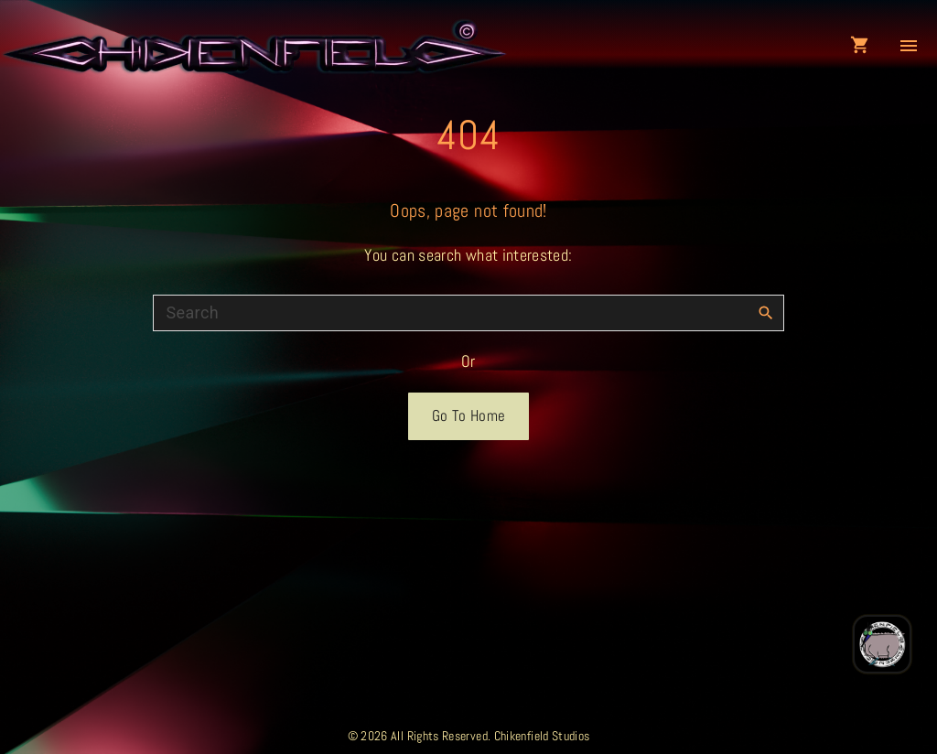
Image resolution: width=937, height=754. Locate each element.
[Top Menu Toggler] (909, 46)
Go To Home (469, 415)
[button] (863, 46)
